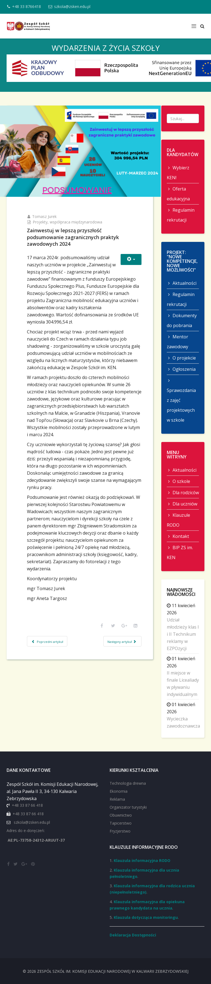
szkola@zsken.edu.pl (75, 6)
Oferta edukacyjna (178, 194)
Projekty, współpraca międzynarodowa (75, 213)
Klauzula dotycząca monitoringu (146, 917)
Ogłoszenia (183, 369)
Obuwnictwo (121, 815)
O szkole (180, 481)
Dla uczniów (184, 504)
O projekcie (183, 358)
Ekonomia (118, 791)
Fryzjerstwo (120, 831)
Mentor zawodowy (177, 342)
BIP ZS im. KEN (180, 552)
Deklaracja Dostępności (133, 935)
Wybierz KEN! (178, 173)
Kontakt (180, 536)
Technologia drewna (128, 783)
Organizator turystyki (128, 807)
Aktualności (183, 283)
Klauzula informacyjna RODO (142, 860)
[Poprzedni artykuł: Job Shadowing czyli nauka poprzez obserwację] (55, 689)
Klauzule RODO (178, 520)
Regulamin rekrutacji (181, 215)
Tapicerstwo (121, 823)
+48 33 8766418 (28, 6)
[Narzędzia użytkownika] (123, 250)
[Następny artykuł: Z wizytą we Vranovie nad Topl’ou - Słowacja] (114, 689)
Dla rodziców (185, 493)
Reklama (117, 799)
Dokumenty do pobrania (182, 320)
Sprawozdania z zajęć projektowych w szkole (181, 405)
